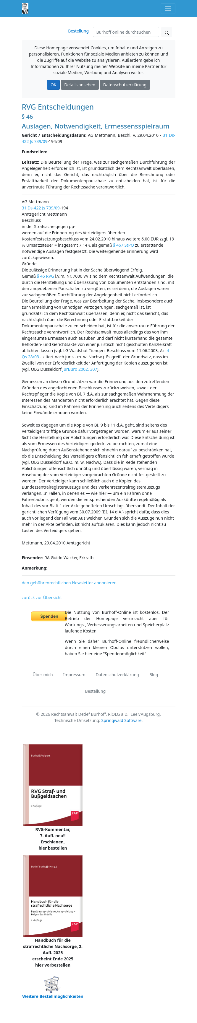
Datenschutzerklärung (124, 84)
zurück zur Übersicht (42, 597)
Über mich (43, 674)
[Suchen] (126, 32)
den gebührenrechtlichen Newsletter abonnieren (69, 582)
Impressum (74, 674)
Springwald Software (121, 720)
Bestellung (78, 31)
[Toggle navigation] (168, 8)
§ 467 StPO (123, 245)
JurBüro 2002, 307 (79, 369)
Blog (153, 674)
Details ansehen (79, 84)
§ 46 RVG (45, 276)
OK (53, 84)
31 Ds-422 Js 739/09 (41, 208)
